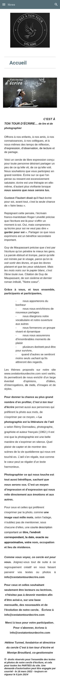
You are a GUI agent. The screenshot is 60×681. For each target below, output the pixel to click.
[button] (4, 4)
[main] (30, 62)
